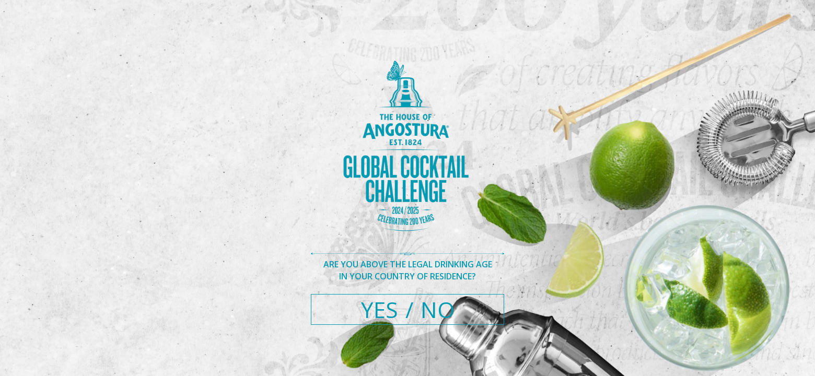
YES (379, 309)
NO (438, 309)
